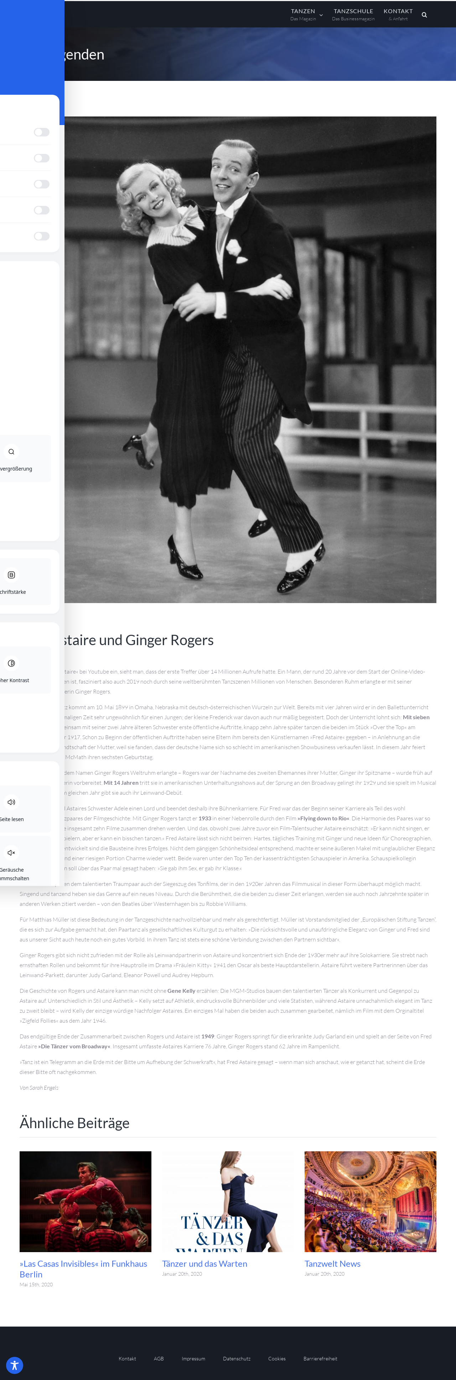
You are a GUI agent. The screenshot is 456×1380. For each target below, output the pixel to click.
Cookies (277, 1358)
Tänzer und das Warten (204, 1263)
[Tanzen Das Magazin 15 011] (228, 359)
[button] (425, 14)
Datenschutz (236, 1358)
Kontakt (127, 1358)
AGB (159, 1358)
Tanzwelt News (333, 1263)
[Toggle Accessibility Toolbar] (14, 1365)
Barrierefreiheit (320, 1358)
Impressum (193, 1358)
